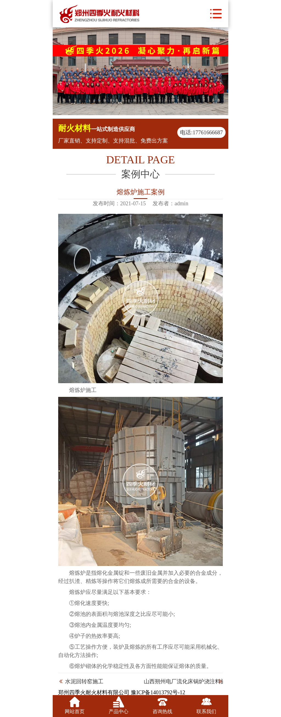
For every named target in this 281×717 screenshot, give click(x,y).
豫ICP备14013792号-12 (158, 692)
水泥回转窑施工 (84, 681)
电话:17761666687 (201, 132)
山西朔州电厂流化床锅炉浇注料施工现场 (193, 681)
